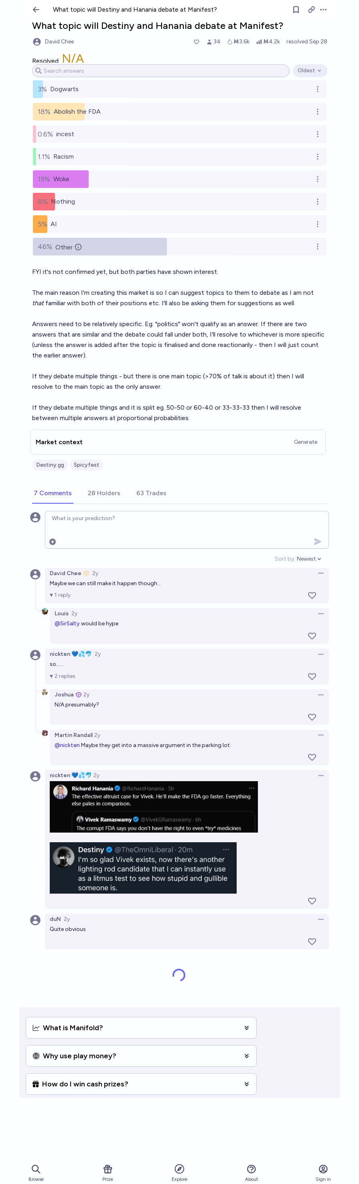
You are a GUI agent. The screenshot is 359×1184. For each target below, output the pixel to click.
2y (95, 573)
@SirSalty (67, 623)
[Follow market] (296, 9)
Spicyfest (86, 464)
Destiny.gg (50, 464)
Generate (305, 442)
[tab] (52, 494)
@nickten (67, 745)
